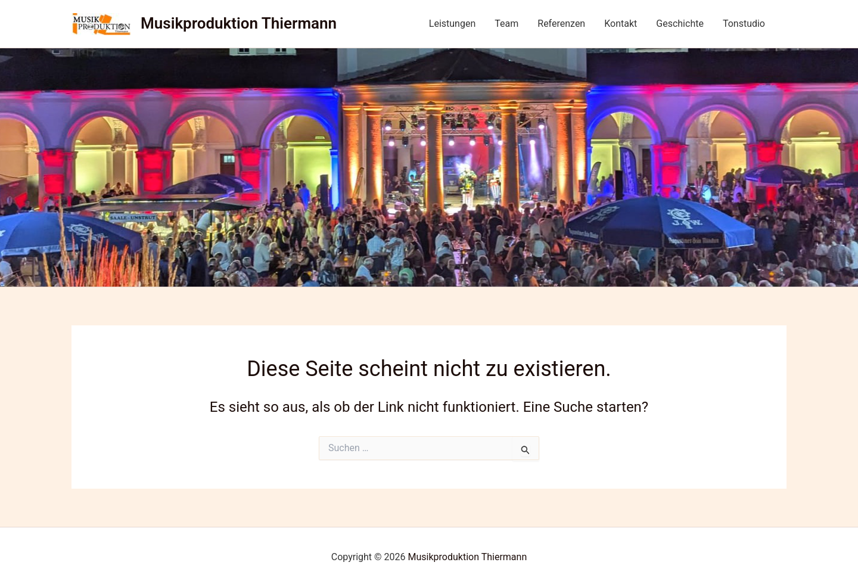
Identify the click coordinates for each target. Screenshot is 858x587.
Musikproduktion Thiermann (239, 23)
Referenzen (561, 23)
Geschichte (680, 23)
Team (506, 23)
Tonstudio (744, 23)
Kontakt (620, 23)
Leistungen (452, 23)
